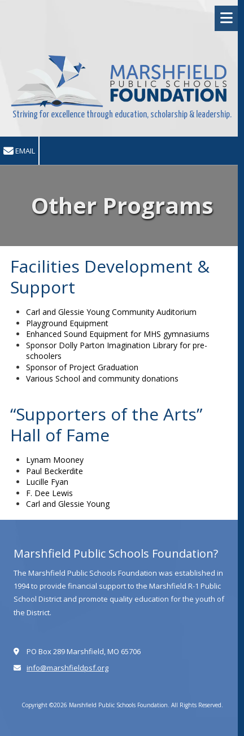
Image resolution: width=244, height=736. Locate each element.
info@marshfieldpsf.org (67, 668)
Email (19, 151)
